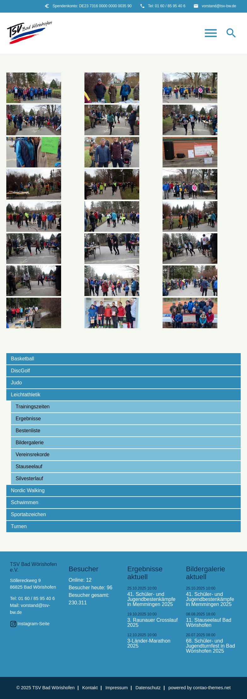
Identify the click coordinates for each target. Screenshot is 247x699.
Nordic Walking (28, 490)
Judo (16, 382)
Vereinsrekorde (33, 454)
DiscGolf (20, 370)
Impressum (116, 687)
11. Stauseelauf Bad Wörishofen (208, 623)
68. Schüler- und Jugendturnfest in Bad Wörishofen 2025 (210, 646)
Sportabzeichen (28, 514)
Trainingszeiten (33, 406)
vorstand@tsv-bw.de (219, 6)
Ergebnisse (28, 418)
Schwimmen (24, 502)
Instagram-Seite (34, 623)
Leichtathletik (25, 394)
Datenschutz (148, 687)
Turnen (19, 526)
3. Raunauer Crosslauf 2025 (152, 623)
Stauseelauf (29, 466)
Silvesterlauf (29, 478)
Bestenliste (28, 430)
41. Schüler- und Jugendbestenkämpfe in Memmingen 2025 (151, 599)
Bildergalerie (30, 442)
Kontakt (90, 687)
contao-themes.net (212, 687)
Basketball (22, 358)
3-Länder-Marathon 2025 (148, 643)
